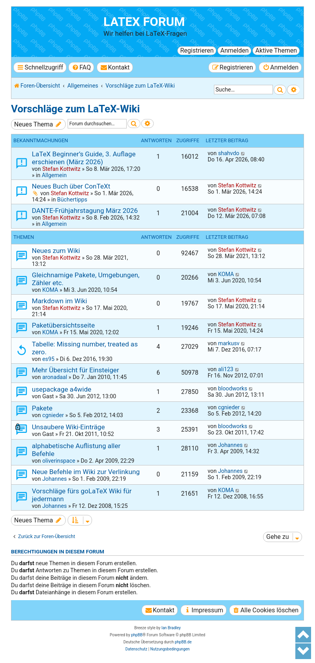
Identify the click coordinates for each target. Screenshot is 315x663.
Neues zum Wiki (56, 251)
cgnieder (53, 415)
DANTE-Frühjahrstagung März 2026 (85, 210)
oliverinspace (58, 461)
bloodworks (232, 388)
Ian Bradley (171, 628)
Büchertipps (72, 199)
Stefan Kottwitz (61, 169)
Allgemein (54, 175)
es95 (48, 359)
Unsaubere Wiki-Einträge (68, 427)
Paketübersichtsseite (63, 325)
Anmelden (234, 50)
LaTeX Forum (144, 22)
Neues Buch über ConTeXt (71, 186)
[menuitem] (81, 67)
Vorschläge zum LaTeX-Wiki (75, 109)
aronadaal (54, 377)
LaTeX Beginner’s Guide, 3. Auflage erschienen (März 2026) (84, 158)
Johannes (230, 445)
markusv (228, 343)
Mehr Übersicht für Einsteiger (75, 370)
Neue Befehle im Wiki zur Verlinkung (86, 472)
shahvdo (228, 153)
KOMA (50, 290)
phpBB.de (183, 642)
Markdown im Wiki (59, 301)
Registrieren (197, 50)
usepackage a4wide (61, 389)
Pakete (42, 408)
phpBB (136, 635)
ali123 (225, 369)
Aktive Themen (276, 50)
